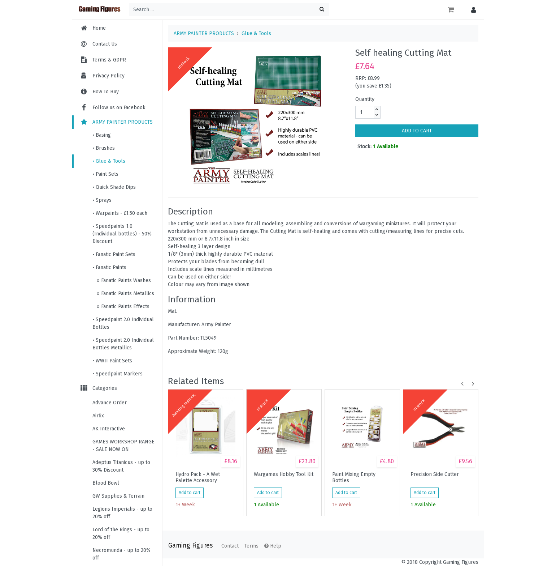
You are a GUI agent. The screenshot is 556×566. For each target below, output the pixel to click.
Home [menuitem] (99, 28)
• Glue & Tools (108, 161)
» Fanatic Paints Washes (123, 280)
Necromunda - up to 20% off (121, 554)
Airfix (98, 416)
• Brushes (103, 148)
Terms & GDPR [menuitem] (109, 60)
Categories (98, 388)
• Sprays (102, 200)
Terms (251, 546)
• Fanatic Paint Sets (113, 254)
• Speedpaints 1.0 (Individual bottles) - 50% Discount (122, 233)
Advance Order (109, 403)
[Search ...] (229, 9)
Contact (230, 546)
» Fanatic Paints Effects (122, 306)
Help (272, 546)
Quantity (364, 99)
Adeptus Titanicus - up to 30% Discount (121, 466)
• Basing (101, 135)
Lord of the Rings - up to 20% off (120, 533)
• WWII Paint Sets (112, 361)
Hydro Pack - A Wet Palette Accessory (197, 477)
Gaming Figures (190, 545)
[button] (471, 9)
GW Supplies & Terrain (118, 496)
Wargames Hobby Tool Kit (283, 474)
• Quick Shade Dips (114, 187)
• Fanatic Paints (109, 267)
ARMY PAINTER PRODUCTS (116, 122)
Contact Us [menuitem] (104, 44)
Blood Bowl (105, 483)
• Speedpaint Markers (117, 374)
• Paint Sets (105, 174)
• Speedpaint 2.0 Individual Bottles (123, 323)
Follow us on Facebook (112, 108)
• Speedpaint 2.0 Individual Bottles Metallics (123, 344)
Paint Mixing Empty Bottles (353, 477)
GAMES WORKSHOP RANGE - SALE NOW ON (123, 445)
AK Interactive (108, 429)
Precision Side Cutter (435, 474)
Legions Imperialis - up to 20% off (122, 513)
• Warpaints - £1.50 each (119, 213)
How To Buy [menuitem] (105, 92)
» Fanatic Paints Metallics (124, 293)
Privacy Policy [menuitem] (108, 76)
